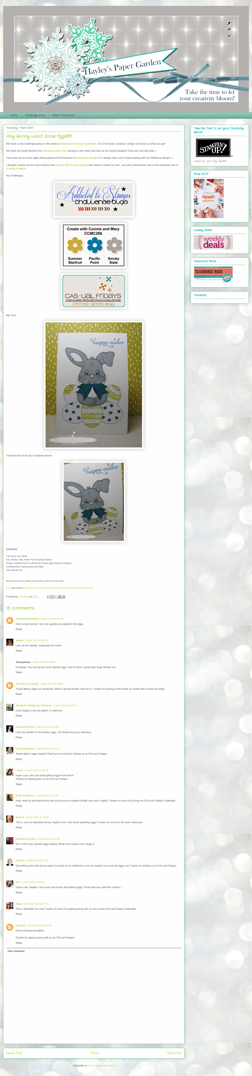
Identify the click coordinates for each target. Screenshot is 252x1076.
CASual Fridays (15, 168)
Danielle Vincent (25, 838)
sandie (20, 640)
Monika (72, 588)
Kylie (8, 588)
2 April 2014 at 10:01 (64, 705)
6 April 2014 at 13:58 (48, 838)
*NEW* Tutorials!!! (63, 115)
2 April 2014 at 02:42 (36, 640)
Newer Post (14, 1053)
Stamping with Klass (55, 150)
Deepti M (81, 588)
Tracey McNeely (25, 748)
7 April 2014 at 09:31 (33, 882)
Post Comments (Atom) (101, 1065)
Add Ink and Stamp (27, 683)
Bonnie (20, 817)
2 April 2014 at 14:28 (47, 726)
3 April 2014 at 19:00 (47, 748)
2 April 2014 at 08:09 (51, 683)
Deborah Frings (25, 726)
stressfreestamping (27, 618)
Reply (19, 629)
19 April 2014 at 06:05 (39, 925)
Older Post (174, 1053)
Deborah (90, 588)
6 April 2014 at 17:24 (36, 860)
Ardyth (20, 860)
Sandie (55, 588)
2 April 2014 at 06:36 (43, 662)
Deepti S (63, 588)
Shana (42, 588)
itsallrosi (21, 925)
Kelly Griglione (25, 795)
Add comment (16, 951)
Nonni (35, 588)
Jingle (19, 903)
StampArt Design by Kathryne (34, 705)
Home (13, 115)
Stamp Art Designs (87, 157)
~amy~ (20, 770)
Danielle (27, 588)
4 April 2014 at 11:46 (46, 795)
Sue (49, 588)
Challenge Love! (35, 115)
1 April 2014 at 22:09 (51, 618)
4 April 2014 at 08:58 (36, 770)
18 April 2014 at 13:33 (36, 903)
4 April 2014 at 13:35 (37, 817)
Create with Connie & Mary (72, 165)
